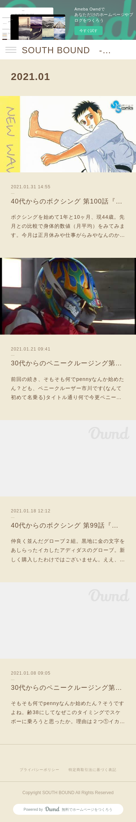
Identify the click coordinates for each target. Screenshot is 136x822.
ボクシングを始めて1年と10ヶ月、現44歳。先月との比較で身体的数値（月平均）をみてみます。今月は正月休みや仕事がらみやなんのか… (68, 226)
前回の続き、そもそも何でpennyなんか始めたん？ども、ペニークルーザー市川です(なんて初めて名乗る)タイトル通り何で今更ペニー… (67, 388)
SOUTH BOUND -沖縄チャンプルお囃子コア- (68, 50)
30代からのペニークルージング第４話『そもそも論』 (68, 687)
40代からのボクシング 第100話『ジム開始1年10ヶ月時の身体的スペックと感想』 (68, 201)
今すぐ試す (88, 31)
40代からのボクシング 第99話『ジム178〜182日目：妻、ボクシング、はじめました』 (68, 525)
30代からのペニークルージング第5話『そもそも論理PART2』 (68, 363)
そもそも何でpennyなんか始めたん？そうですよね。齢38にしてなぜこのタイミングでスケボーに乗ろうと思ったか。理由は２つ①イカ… (68, 712)
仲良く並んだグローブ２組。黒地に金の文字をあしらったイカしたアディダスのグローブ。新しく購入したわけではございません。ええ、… (68, 550)
